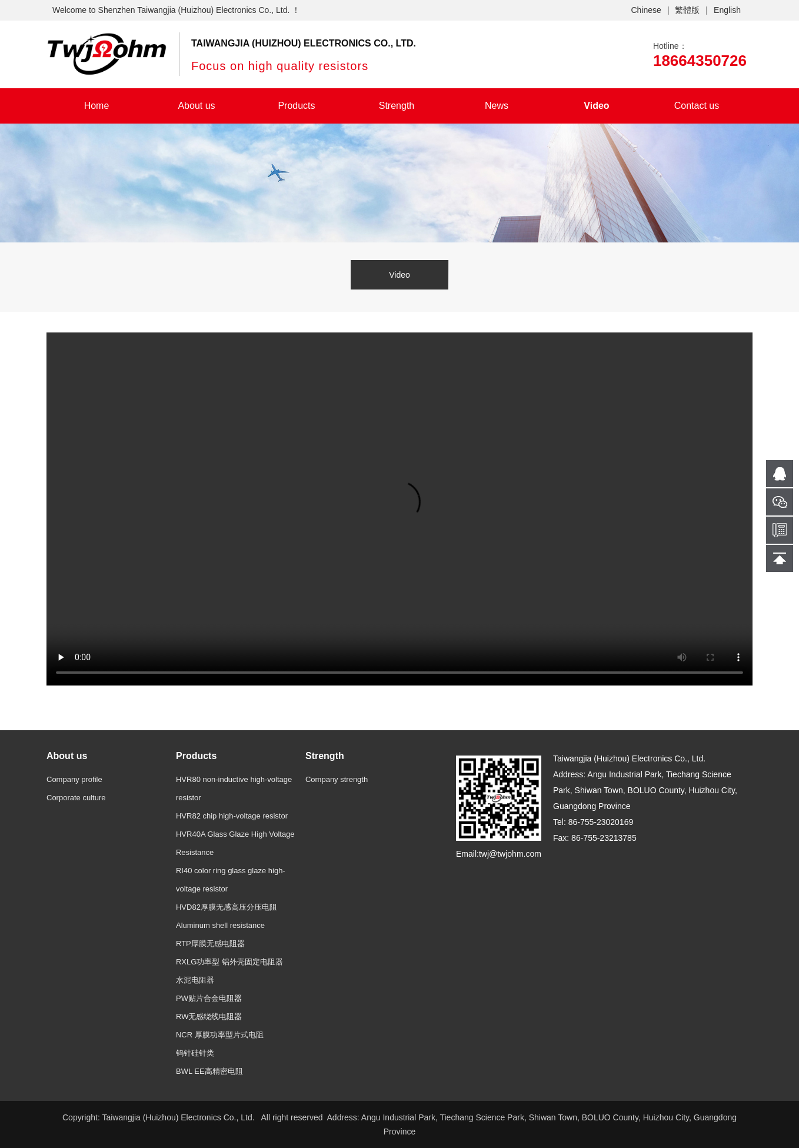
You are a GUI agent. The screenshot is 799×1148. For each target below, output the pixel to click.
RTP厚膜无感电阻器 (210, 943)
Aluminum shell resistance (220, 925)
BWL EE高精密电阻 (209, 1071)
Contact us (696, 106)
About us (196, 106)
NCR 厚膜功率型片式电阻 (220, 1034)
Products (296, 106)
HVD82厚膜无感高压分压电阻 (226, 907)
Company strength (336, 779)
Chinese (646, 10)
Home (96, 106)
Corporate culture (75, 797)
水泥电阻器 (195, 980)
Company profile (74, 779)
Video (596, 106)
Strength (396, 106)
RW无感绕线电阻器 (209, 1016)
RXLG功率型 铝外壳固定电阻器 (229, 961)
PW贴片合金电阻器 (209, 998)
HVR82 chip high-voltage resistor (232, 815)
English (727, 10)
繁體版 (687, 10)
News (496, 106)
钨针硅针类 (195, 1053)
